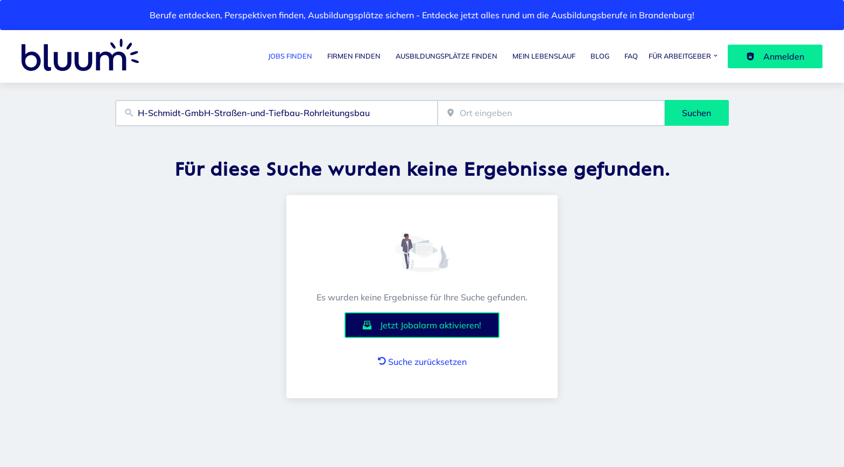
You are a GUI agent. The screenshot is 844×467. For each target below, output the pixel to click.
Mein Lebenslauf (543, 56)
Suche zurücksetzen (422, 361)
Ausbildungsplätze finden (446, 56)
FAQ (631, 56)
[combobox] (276, 113)
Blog (599, 56)
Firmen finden (354, 56)
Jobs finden (290, 56)
